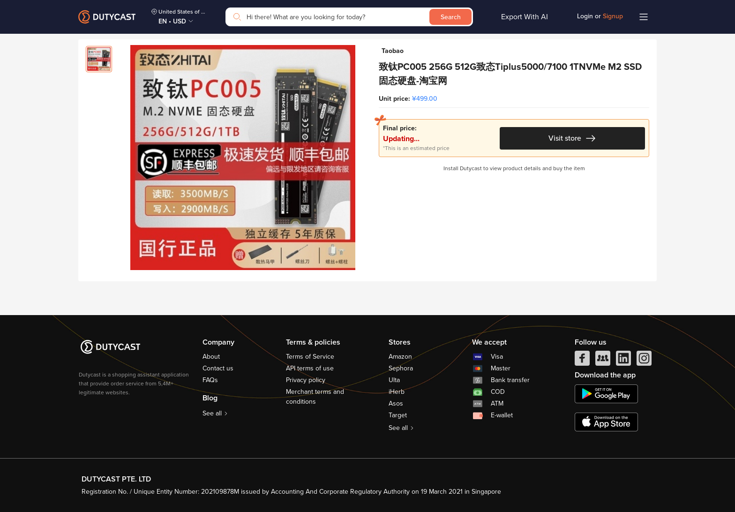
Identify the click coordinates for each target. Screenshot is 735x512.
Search (451, 17)
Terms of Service (310, 357)
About (211, 357)
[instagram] (644, 360)
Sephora (401, 368)
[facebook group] (602, 360)
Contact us (217, 368)
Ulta (394, 380)
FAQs (210, 380)
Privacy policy (305, 380)
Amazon (400, 357)
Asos (396, 403)
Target (398, 415)
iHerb (397, 392)
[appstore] (606, 422)
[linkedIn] (623, 360)
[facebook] (582, 360)
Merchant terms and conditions (315, 397)
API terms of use (310, 368)
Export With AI (524, 17)
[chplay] (606, 394)
